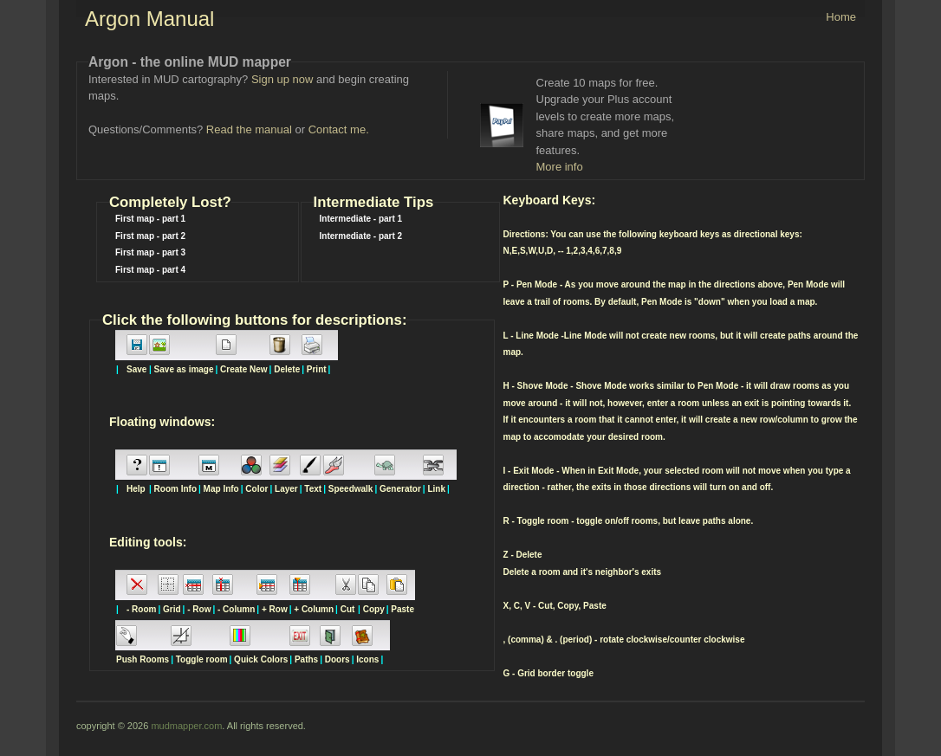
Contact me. (338, 129)
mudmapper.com (186, 725)
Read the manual (249, 129)
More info (559, 166)
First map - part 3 (150, 252)
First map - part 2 (150, 236)
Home (841, 16)
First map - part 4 (150, 270)
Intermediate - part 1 (361, 218)
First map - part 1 (150, 218)
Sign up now (282, 79)
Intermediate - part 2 (361, 236)
